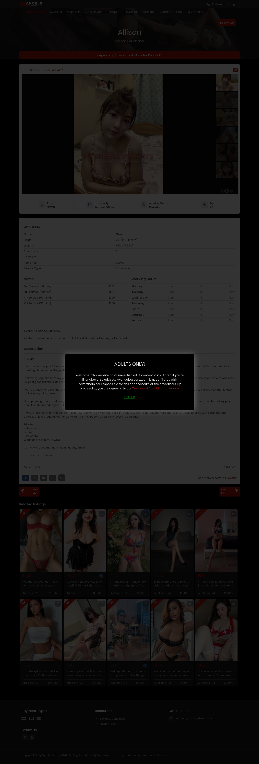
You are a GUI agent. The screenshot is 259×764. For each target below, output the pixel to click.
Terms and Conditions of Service (155, 388)
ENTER (129, 397)
